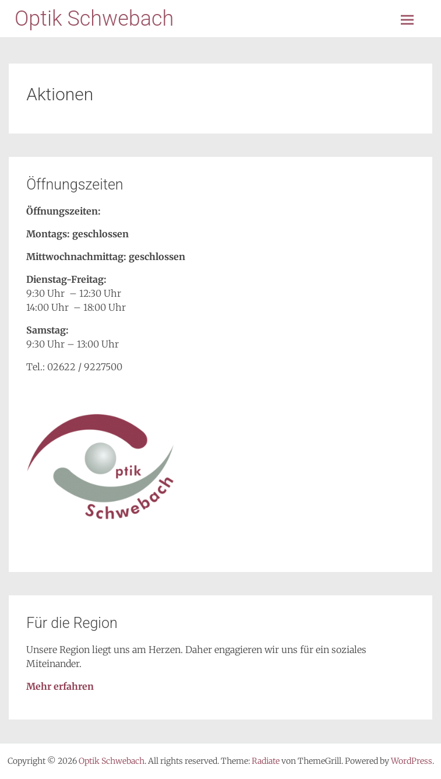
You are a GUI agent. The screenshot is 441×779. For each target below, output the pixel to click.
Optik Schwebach (94, 18)
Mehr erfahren (60, 686)
